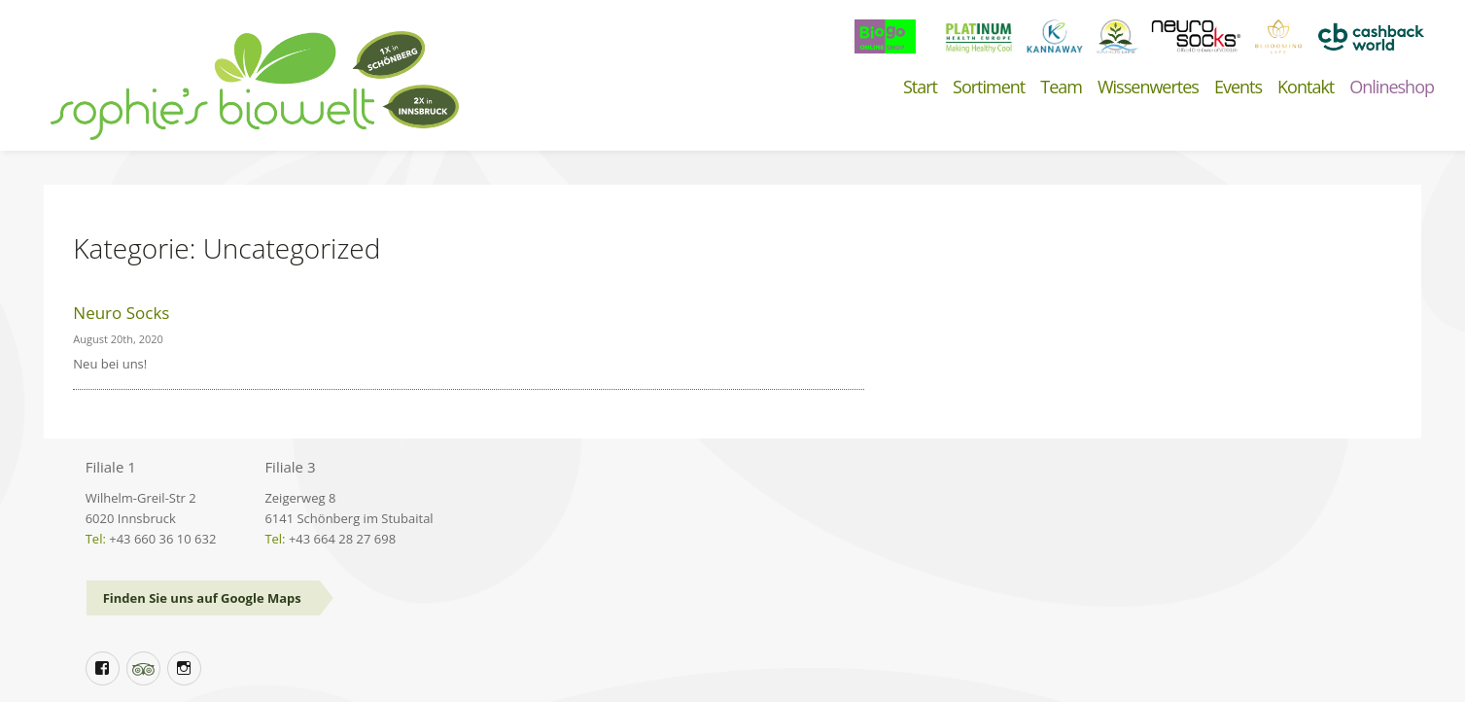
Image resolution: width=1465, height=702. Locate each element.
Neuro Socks (121, 312)
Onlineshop (1391, 87)
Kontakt (1305, 87)
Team (1061, 87)
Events (1238, 87)
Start (920, 87)
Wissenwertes (1148, 87)
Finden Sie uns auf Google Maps (202, 598)
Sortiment (989, 87)
